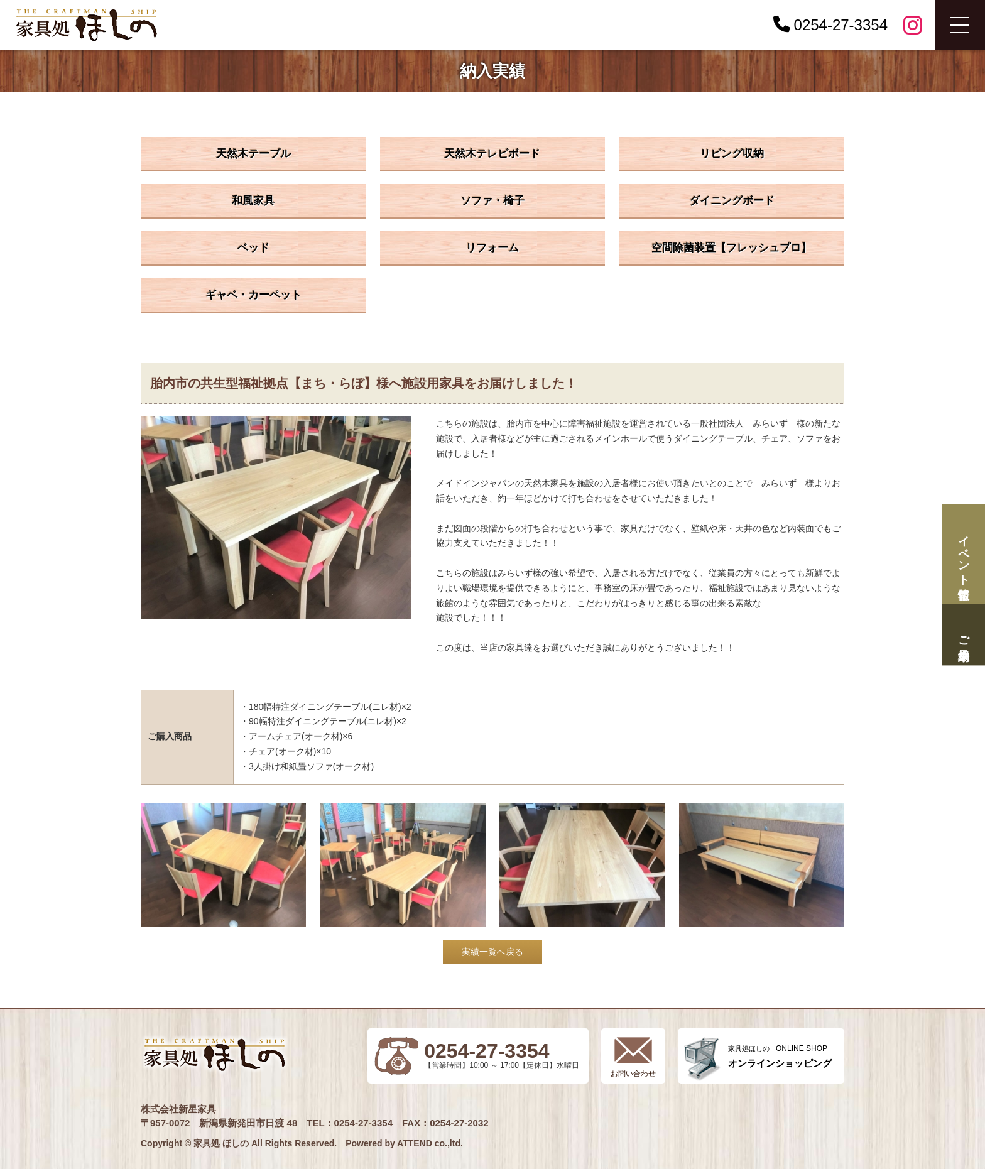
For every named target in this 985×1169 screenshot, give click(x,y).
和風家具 (253, 201)
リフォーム (492, 248)
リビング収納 (732, 154)
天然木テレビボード (492, 154)
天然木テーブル (253, 154)
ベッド (253, 248)
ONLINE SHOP (780, 1056)
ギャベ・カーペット (253, 295)
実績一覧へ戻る (492, 952)
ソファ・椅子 (492, 201)
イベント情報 (963, 554)
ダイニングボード (732, 201)
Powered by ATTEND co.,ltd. (404, 1143)
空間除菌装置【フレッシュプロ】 (731, 248)
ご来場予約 (963, 634)
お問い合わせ (633, 1073)
